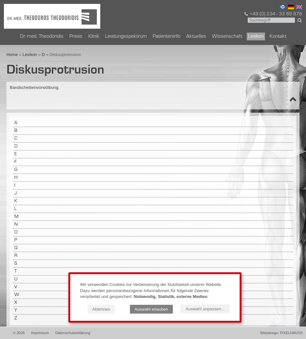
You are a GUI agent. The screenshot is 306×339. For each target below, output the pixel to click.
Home (12, 54)
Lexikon (256, 36)
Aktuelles (196, 36)
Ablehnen (101, 309)
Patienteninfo (166, 36)
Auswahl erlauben (151, 309)
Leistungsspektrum (126, 36)
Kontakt (278, 36)
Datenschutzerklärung (72, 333)
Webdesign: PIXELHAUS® (281, 333)
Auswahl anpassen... (205, 308)
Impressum (40, 333)
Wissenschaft (227, 36)
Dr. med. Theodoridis (41, 36)
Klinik (93, 36)
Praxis (75, 36)
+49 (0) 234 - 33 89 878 (272, 14)
